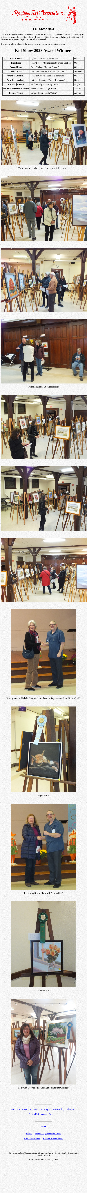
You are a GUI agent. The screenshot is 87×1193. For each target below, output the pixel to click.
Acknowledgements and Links (48, 1134)
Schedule (70, 1109)
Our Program (45, 1109)
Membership (58, 1109)
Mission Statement (19, 1109)
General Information (38, 1114)
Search (29, 1134)
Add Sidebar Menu (32, 1138)
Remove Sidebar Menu (53, 1138)
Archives (52, 1114)
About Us (33, 1109)
